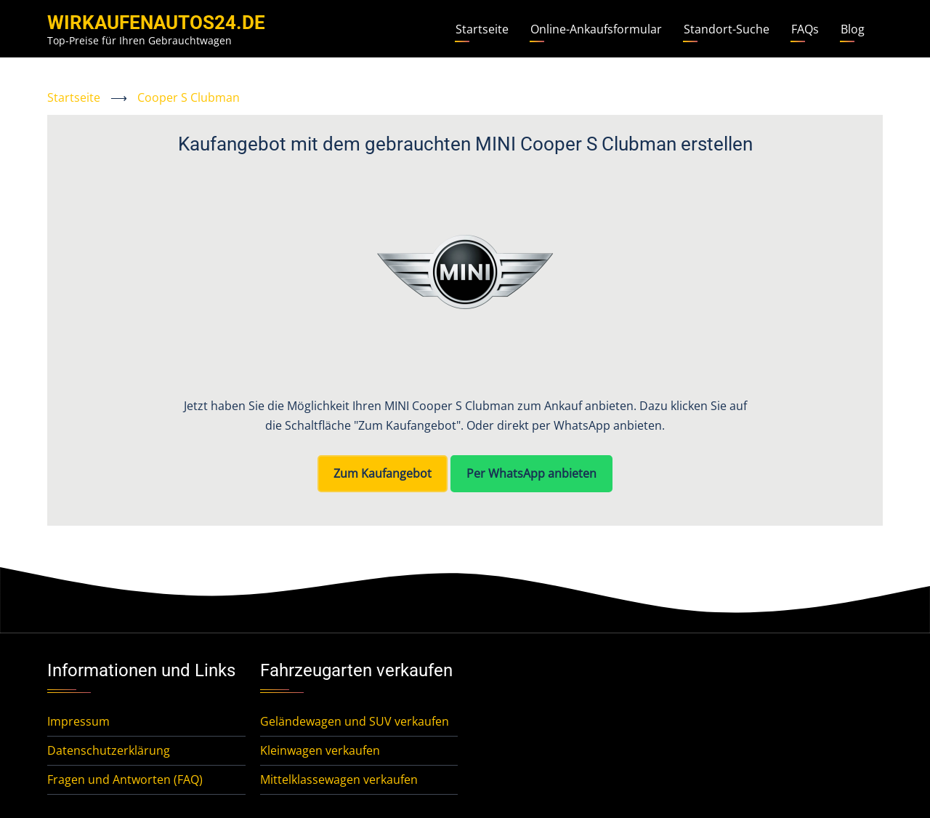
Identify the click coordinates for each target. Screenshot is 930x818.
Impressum (78, 721)
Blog (853, 29)
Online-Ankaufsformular (596, 29)
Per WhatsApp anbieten (531, 473)
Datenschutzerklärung (108, 750)
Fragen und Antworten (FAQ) (125, 779)
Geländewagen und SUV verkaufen (354, 721)
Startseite (482, 29)
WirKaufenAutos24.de (156, 22)
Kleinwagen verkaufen (320, 750)
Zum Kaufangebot (382, 473)
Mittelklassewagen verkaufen (339, 779)
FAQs (805, 29)
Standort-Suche (726, 29)
